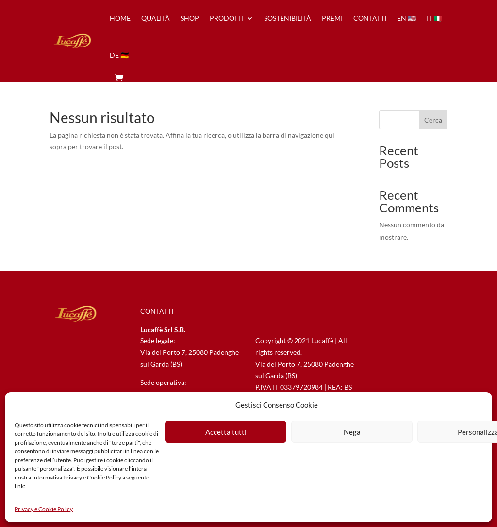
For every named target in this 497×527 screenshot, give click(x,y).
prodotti (227, 18)
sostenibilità (287, 18)
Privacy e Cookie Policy (44, 508)
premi (332, 18)
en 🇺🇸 (406, 18)
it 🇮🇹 (434, 18)
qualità (155, 18)
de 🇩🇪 (119, 55)
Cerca (433, 120)
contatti (369, 18)
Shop (190, 18)
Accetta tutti (226, 432)
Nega (352, 432)
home (120, 18)
